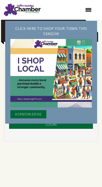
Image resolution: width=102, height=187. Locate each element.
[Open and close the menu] (68, 10)
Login (51, 124)
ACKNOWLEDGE (28, 114)
